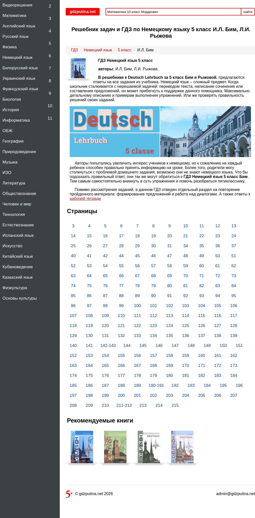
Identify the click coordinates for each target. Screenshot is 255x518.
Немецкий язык (17, 57)
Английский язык (18, 26)
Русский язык (15, 36)
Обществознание (19, 193)
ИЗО (6, 172)
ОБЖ (7, 130)
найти (248, 12)
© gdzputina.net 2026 (89, 495)
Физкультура (14, 287)
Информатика (16, 120)
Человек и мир (16, 204)
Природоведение (19, 151)
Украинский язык (18, 78)
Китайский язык (17, 256)
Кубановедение (17, 266)
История (10, 109)
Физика (9, 47)
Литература (13, 183)
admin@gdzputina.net (235, 494)
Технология (13, 214)
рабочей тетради (85, 198)
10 (50, 105)
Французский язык (20, 88)
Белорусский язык (20, 68)
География (13, 141)
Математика (14, 15)
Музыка (9, 162)
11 (50, 118)
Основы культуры (19, 298)
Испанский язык (18, 235)
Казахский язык (17, 277)
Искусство (12, 246)
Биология (11, 99)
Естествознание (18, 225)
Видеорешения (17, 5)
